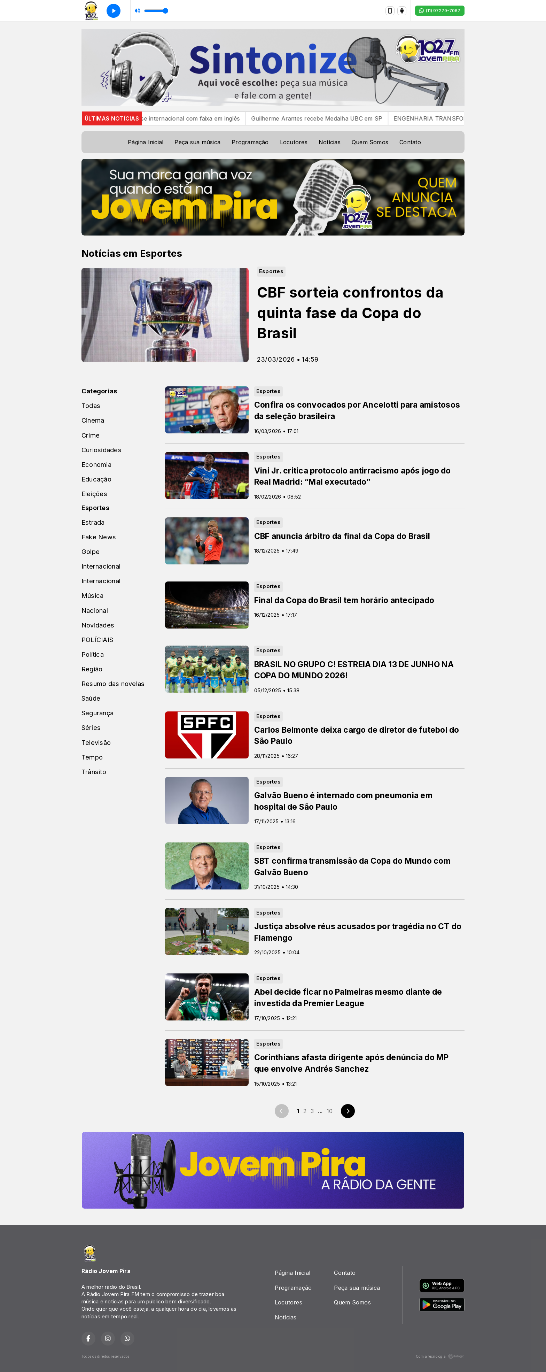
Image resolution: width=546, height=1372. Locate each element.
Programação (250, 142)
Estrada (93, 522)
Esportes (95, 507)
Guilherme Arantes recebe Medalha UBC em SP (331, 118)
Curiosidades (101, 450)
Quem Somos (370, 142)
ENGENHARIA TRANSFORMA (450, 118)
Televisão (96, 742)
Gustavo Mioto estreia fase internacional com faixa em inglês (172, 118)
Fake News (98, 537)
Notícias (330, 142)
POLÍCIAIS (97, 639)
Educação (96, 479)
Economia (96, 464)
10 (330, 1111)
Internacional (100, 566)
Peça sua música (197, 142)
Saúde (90, 698)
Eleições (94, 494)
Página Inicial (145, 142)
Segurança (97, 713)
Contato (410, 142)
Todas (90, 405)
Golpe (90, 551)
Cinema (92, 420)
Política (92, 654)
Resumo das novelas (113, 683)
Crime (90, 435)
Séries (91, 727)
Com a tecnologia (440, 1356)
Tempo (92, 757)
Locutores (293, 142)
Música (92, 595)
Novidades (97, 625)
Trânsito (93, 772)
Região (91, 669)
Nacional (94, 610)
